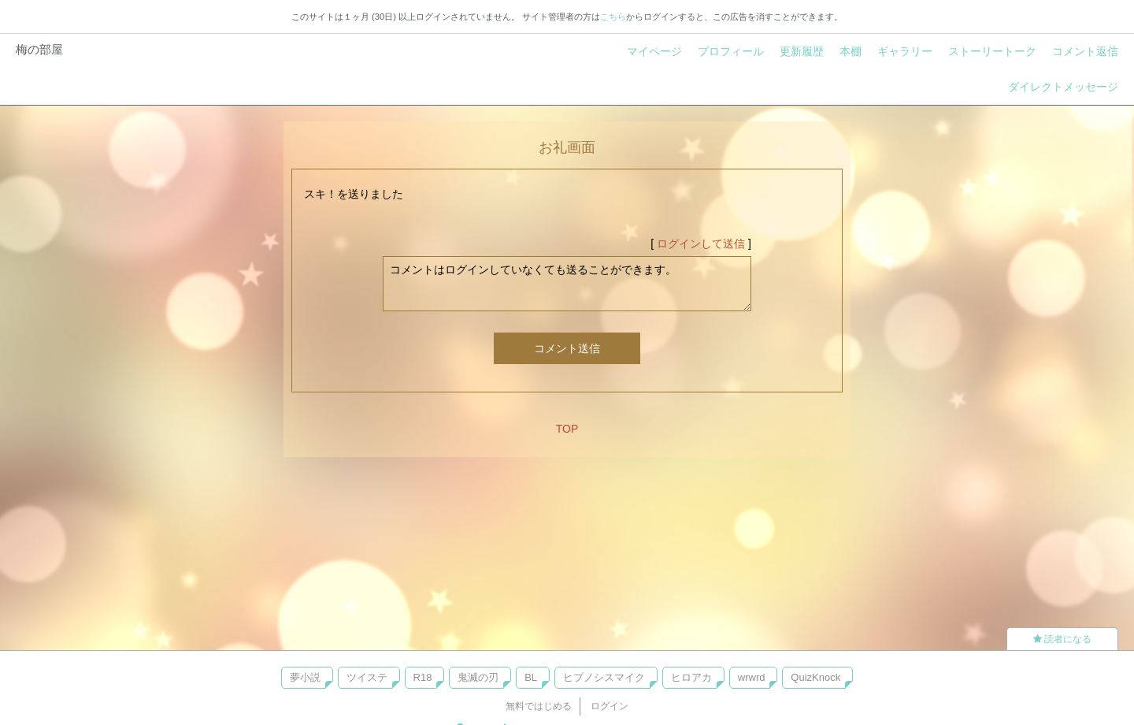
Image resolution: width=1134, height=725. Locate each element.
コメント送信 (567, 348)
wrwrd (751, 677)
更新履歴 (802, 51)
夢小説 (305, 677)
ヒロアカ (691, 677)
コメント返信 (1085, 51)
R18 (422, 677)
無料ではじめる (539, 706)
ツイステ (366, 677)
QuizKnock (815, 677)
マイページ (654, 51)
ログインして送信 (701, 243)
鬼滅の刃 (478, 677)
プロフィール (731, 51)
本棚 (850, 51)
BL (530, 677)
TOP (567, 428)
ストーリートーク (992, 51)
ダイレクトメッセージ (1063, 86)
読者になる (1062, 639)
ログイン (609, 706)
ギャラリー (904, 51)
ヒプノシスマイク (604, 677)
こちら (613, 16)
